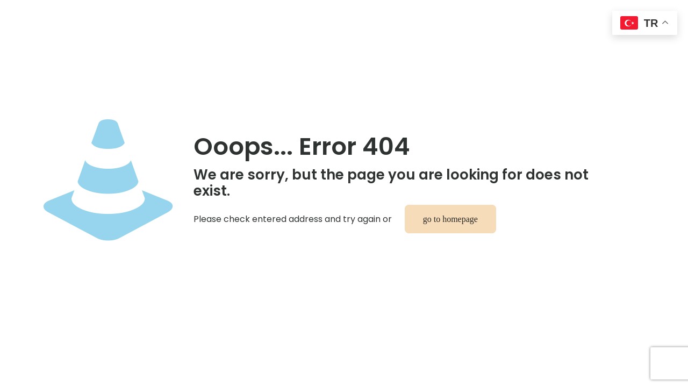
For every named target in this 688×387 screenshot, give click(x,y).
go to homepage (450, 219)
